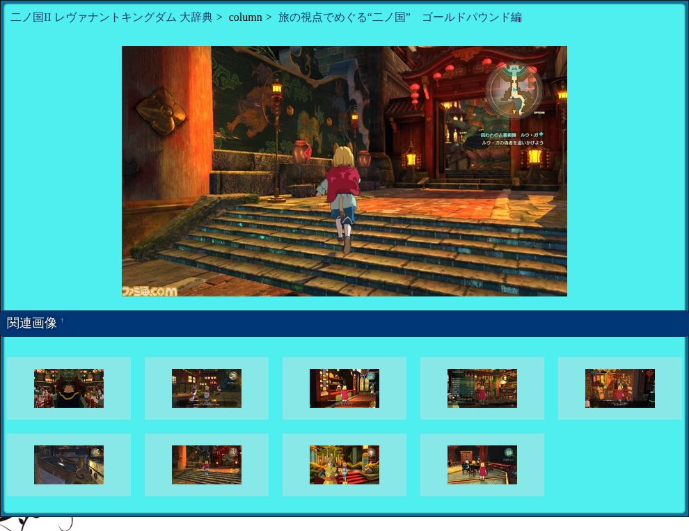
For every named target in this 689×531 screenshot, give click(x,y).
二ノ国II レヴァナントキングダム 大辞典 (111, 17)
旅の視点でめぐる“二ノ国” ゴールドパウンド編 (400, 17)
